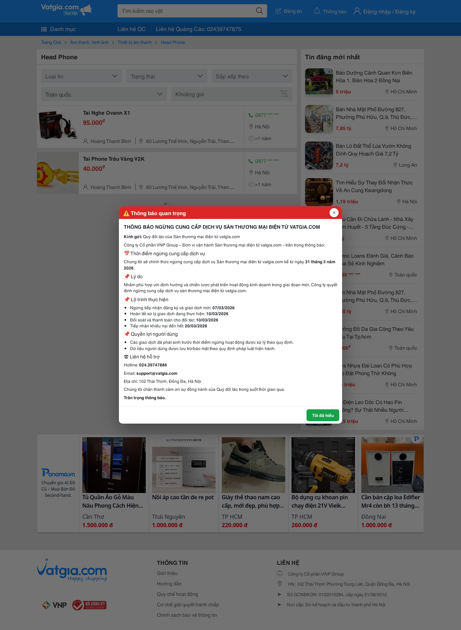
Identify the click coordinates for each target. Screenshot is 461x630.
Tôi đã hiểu (323, 415)
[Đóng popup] (334, 212)
